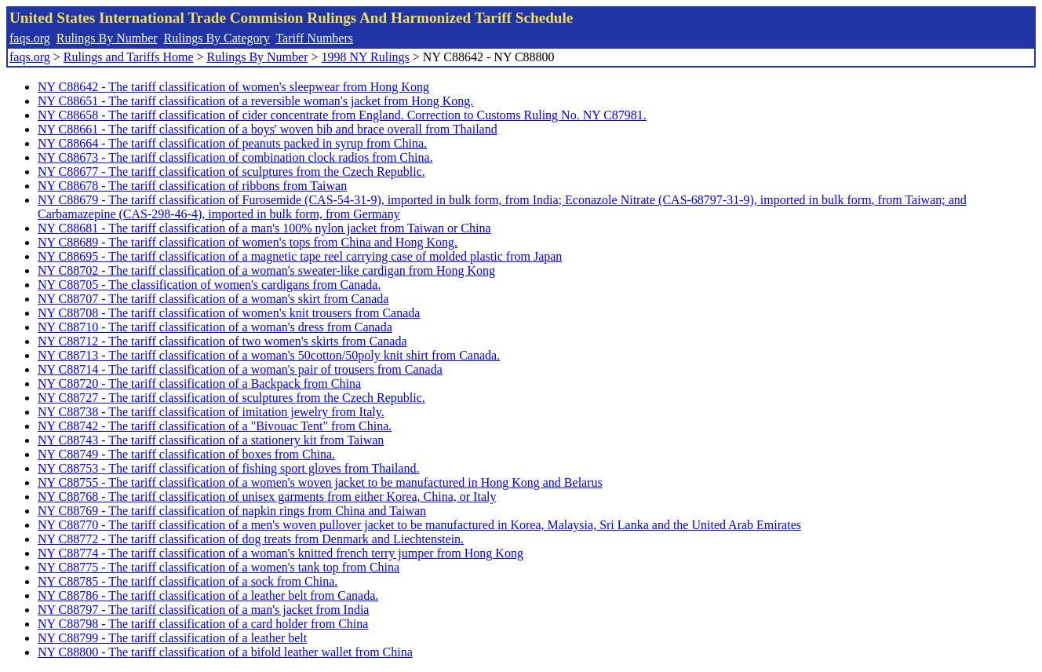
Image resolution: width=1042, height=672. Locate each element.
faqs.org (29, 38)
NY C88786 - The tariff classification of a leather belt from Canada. (208, 595)
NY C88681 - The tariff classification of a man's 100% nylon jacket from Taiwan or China (264, 228)
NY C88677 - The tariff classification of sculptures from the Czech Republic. (231, 171)
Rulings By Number (107, 38)
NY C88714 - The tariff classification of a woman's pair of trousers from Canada (240, 369)
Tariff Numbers (314, 38)
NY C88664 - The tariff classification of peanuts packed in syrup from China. (232, 143)
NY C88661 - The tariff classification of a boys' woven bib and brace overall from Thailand (267, 129)
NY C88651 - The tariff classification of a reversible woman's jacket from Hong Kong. (255, 101)
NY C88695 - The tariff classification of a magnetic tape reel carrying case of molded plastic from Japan (300, 256)
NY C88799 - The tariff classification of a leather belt (172, 638)
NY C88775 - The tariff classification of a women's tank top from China (218, 567)
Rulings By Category (217, 38)
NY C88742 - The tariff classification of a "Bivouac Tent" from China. (215, 426)
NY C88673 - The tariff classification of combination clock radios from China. (235, 157)
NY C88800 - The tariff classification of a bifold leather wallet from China (225, 652)
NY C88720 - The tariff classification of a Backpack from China (199, 383)
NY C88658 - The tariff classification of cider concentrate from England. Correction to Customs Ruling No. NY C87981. (342, 115)
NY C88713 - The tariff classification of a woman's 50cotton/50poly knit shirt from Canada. (269, 355)
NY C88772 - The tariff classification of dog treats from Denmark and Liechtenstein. (251, 539)
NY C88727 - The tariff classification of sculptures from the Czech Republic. (231, 397)
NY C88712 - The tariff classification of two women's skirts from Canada (222, 341)
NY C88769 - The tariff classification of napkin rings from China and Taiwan (232, 510)
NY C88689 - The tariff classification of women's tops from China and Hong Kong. (247, 242)
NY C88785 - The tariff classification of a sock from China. (187, 581)
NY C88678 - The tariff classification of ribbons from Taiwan (192, 185)
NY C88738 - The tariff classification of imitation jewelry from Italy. (211, 411)
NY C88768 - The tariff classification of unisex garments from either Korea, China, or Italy (267, 496)
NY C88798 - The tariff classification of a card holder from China (203, 623)
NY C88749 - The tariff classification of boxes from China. (186, 454)
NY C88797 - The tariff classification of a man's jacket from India (203, 609)
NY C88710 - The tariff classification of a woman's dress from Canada (215, 327)
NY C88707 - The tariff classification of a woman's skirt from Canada (213, 298)
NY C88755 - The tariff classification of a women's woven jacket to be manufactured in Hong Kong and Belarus (320, 482)
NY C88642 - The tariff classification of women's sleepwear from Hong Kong (233, 86)
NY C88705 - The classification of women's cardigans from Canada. (209, 284)
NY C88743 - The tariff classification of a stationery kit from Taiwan (211, 440)
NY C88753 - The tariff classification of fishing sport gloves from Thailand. (228, 468)
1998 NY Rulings (366, 57)
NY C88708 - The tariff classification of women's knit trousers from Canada (229, 313)
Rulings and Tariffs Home (129, 57)
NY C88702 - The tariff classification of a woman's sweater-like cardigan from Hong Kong (266, 270)
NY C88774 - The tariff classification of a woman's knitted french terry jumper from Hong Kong (280, 553)
